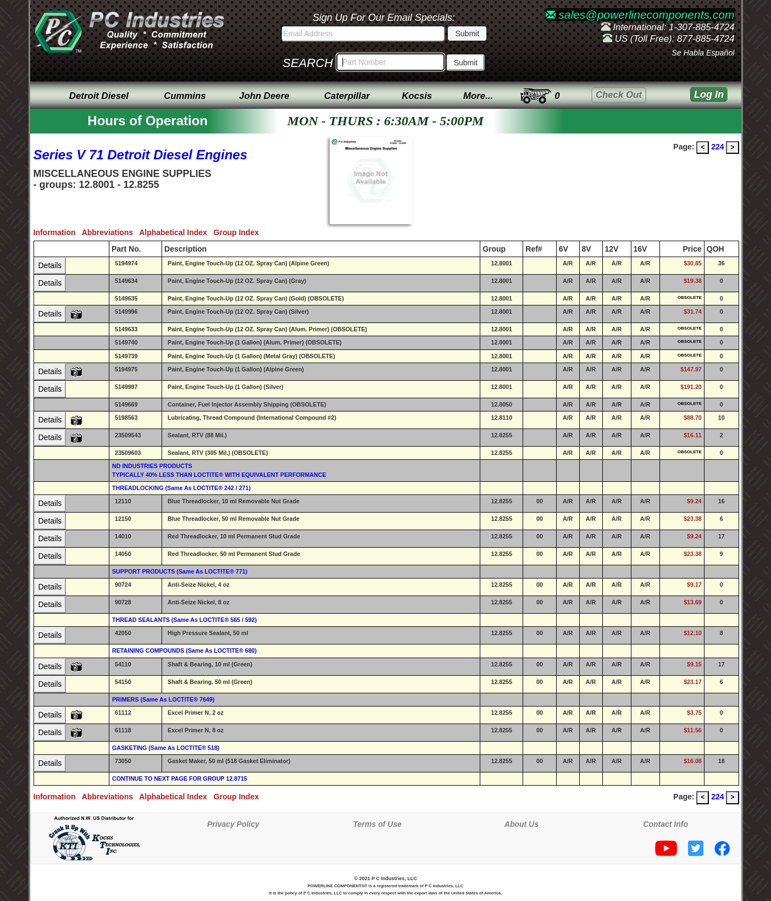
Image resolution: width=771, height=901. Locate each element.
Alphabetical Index (176, 232)
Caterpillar (347, 96)
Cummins (185, 96)
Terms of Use (377, 824)
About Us (521, 824)
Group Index (238, 232)
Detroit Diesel (99, 96)
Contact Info (665, 824)
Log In (709, 94)
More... (478, 96)
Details (50, 265)
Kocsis (417, 96)
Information (58, 232)
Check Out (619, 95)
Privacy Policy (233, 824)
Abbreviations (111, 232)
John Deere (264, 96)
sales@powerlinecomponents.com (640, 14)
